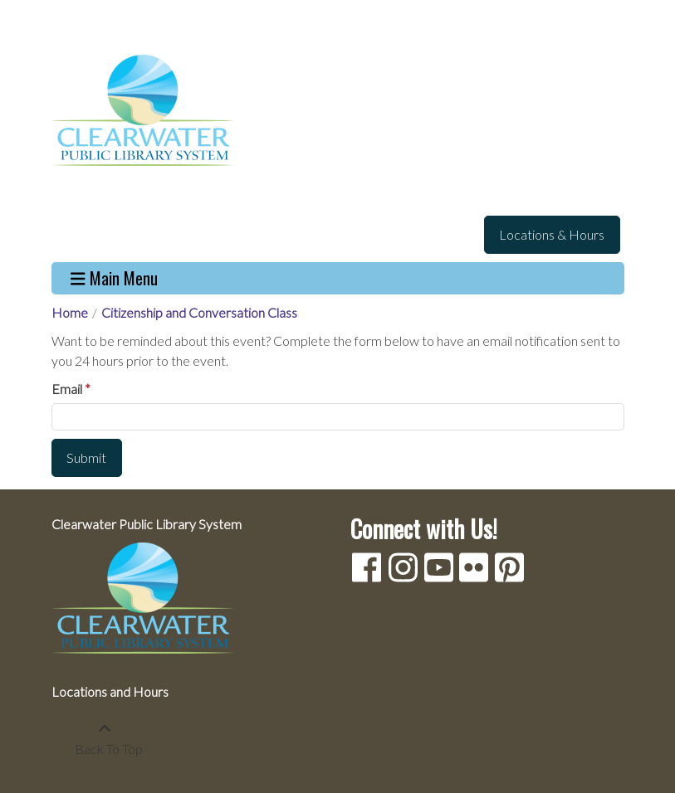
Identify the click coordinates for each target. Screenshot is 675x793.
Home (69, 312)
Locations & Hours (551, 234)
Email (66, 388)
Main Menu (114, 278)
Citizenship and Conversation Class (199, 312)
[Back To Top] (105, 739)
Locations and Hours (110, 691)
